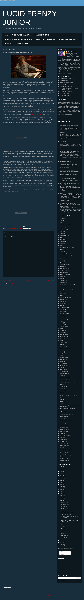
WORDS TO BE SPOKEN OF (45, 39)
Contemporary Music (65, 253)
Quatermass (63, 332)
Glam (61, 367)
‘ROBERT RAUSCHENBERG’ (67, 170)
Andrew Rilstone (64, 416)
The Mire (62, 456)
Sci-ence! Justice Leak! (65, 449)
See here (60, 114)
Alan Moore (62, 365)
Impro (61, 261)
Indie (61, 340)
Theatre (62, 317)
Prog (61, 321)
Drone (61, 288)
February (63, 535)
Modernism (62, 233)
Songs (61, 323)
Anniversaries (63, 293)
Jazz (61, 344)
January (63, 537)
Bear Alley (62, 418)
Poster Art (62, 390)
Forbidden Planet (64, 431)
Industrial (62, 330)
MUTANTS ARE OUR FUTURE (68, 39)
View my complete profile (64, 73)
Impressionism (63, 319)
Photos (61, 249)
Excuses (62, 352)
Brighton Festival (64, 274)
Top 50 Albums (63, 307)
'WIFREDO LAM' (64, 124)
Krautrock (62, 266)
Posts (61, 551)
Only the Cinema (64, 443)
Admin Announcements (65, 290)
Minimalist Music (14, 228)
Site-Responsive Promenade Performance (70, 396)
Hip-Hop (62, 338)
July (62, 524)
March (63, 533)
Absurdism (62, 369)
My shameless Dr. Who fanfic (67, 78)
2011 (61, 498)
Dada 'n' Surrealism (64, 255)
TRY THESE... (8, 44)
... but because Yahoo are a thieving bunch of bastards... (69, 89)
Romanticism (63, 315)
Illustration (62, 403)
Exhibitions (62, 229)
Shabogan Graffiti (64, 453)
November (64, 504)
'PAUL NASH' (63, 141)
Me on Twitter (63, 84)
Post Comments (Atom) (15, 283)
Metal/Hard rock (64, 270)
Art (60, 222)
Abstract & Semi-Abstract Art (67, 284)
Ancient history (63, 336)
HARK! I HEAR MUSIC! (42, 35)
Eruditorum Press (64, 427)
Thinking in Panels (64, 460)
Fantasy (62, 301)
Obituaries (62, 280)
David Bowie (63, 326)
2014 (61, 491)
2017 (61, 484)
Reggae (62, 375)
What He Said (63, 334)
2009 (61, 540)
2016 (61, 486)
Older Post (50, 280)
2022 (61, 473)
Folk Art (61, 361)
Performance (63, 282)
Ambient (62, 401)
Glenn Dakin (63, 433)
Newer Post (7, 280)
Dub (61, 328)
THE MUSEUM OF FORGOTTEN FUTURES (18, 39)
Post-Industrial (63, 373)
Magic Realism (63, 371)
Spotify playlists (63, 268)
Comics (61, 245)
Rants (61, 243)
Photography (63, 346)
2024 (61, 469)
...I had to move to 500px (66, 91)
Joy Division (63, 363)
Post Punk (62, 239)
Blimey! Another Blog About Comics (69, 420)
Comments (62, 554)
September (64, 508)
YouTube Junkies (64, 297)
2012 (61, 495)
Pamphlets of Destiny (65, 445)
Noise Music (63, 257)
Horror (61, 251)
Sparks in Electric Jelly (65, 454)
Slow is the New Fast (65, 348)
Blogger (49, 595)
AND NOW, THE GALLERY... (21, 35)
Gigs (8, 228)
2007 (61, 545)
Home (6, 35)
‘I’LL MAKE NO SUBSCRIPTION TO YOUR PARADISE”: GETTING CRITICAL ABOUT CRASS (70, 205)
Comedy (62, 278)
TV (60, 226)
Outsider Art (63, 342)
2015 (61, 489)
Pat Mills (62, 447)
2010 (61, 500)
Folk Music (62, 241)
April (62, 531)
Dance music (63, 286)
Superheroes (63, 272)
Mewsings (62, 437)
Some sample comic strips (66, 82)
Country (62, 276)
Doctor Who (63, 235)
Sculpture (62, 299)
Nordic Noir (62, 386)
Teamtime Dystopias (65, 377)
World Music (63, 379)
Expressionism (63, 313)
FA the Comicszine (64, 429)
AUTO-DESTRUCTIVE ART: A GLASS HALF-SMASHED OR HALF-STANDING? (70, 194)
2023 (61, 471)
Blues (61, 305)
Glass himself (16, 182)
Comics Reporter (64, 422)
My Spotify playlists (64, 93)
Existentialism (63, 381)
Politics (61, 228)
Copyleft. (71, 102)
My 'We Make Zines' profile (66, 95)
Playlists (62, 262)
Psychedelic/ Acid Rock (65, 247)
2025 (61, 466)
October (63, 506)
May (62, 528)
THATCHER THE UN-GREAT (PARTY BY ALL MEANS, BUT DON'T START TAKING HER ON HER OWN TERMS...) (70, 151)
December (64, 502)
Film (61, 231)
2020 (61, 478)
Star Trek (62, 350)
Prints (61, 392)
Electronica (62, 259)
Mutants (62, 309)
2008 (61, 542)
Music (20, 228)
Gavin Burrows (72, 51)
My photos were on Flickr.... (66, 86)
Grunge (61, 324)
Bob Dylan (62, 359)
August (63, 511)
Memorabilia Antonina (65, 435)
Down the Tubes (64, 425)
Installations (63, 303)
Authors (62, 295)
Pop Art (61, 388)
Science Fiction (63, 224)
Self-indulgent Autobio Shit (66, 408)
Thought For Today (64, 357)
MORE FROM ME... (23, 44)
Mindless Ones (63, 439)
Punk (61, 237)
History (61, 291)
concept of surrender (37, 114)
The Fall (62, 311)
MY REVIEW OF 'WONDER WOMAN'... (70, 178)
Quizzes (62, 394)
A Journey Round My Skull (66, 414)
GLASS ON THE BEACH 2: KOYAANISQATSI (68, 513)
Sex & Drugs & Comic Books (67, 451)
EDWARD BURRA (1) (65, 161)
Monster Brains (63, 441)
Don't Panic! (63, 424)
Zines (61, 399)
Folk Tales (62, 353)
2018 (61, 482)
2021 (61, 475)
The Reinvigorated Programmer (68, 458)
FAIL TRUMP (63, 132)
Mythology (62, 355)
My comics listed (64, 80)
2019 (61, 480)
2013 (61, 493)
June (62, 526)
